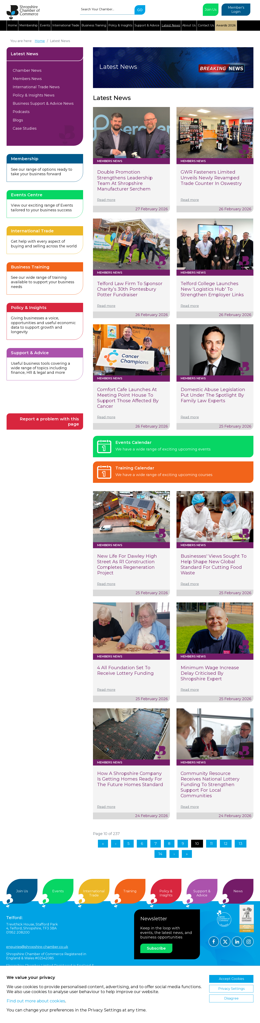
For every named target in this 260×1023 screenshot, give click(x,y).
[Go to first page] (103, 844)
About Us (189, 25)
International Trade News (36, 87)
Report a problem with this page (49, 421)
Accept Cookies (231, 979)
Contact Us (206, 25)
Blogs (18, 120)
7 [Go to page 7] (155, 843)
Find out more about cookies (36, 1000)
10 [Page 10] (197, 843)
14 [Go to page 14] (160, 854)
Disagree (231, 998)
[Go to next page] (174, 854)
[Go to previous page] (115, 844)
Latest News (171, 25)
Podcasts (21, 111)
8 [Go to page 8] (169, 843)
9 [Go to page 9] (183, 843)
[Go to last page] (187, 854)
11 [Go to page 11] (211, 843)
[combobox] (107, 9)
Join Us (210, 10)
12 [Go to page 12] (226, 843)
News (238, 891)
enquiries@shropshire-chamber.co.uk (37, 947)
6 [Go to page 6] (142, 843)
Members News (27, 78)
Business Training (93, 25)
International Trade (65, 25)
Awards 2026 (226, 25)
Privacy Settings (231, 989)
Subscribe (156, 948)
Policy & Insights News (34, 95)
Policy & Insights (120, 25)
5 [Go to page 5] (129, 843)
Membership (28, 25)
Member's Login (236, 10)
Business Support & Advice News (43, 103)
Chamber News (27, 70)
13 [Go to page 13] (240, 843)
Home (12, 25)
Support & (202, 893)
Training (130, 891)
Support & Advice (147, 25)
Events (45, 25)
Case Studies (25, 128)
